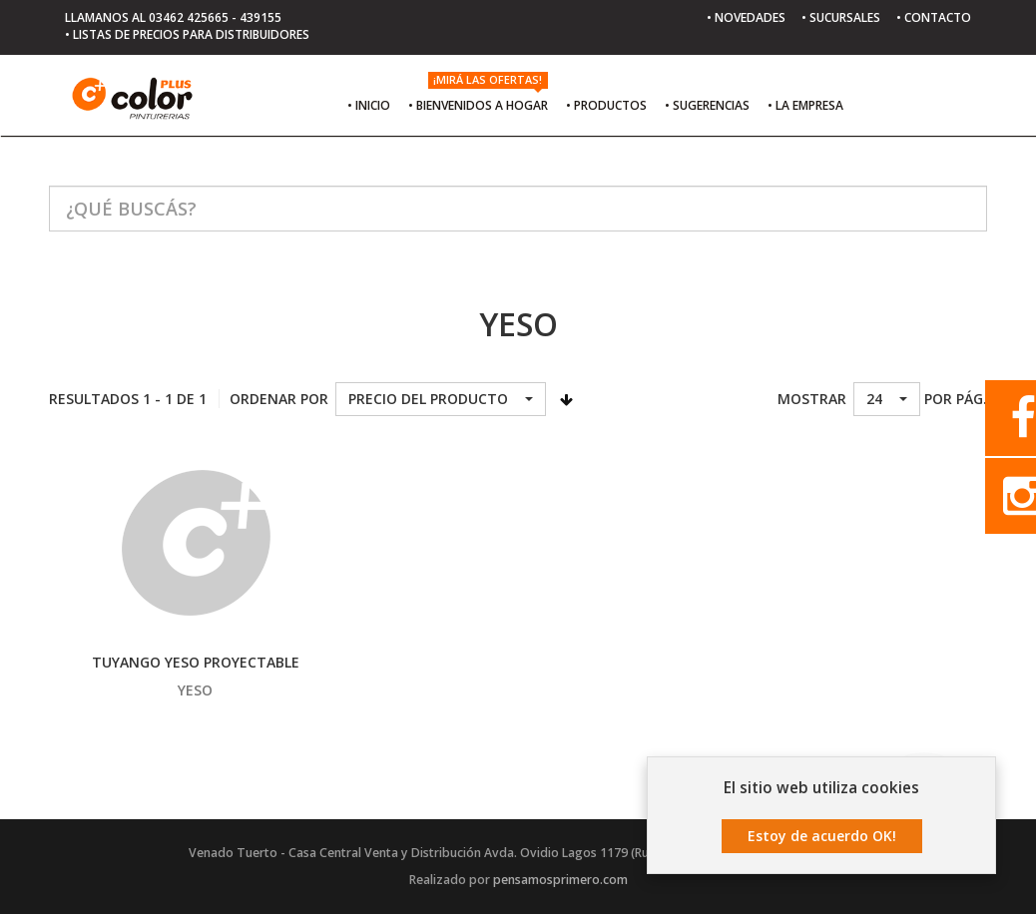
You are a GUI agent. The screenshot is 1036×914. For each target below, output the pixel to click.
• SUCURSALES (840, 18)
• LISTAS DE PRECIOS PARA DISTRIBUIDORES (187, 35)
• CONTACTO (933, 18)
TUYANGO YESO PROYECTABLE (195, 662)
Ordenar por (279, 398)
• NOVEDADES (746, 18)
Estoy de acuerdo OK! (822, 836)
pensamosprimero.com (560, 879)
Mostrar (811, 398)
